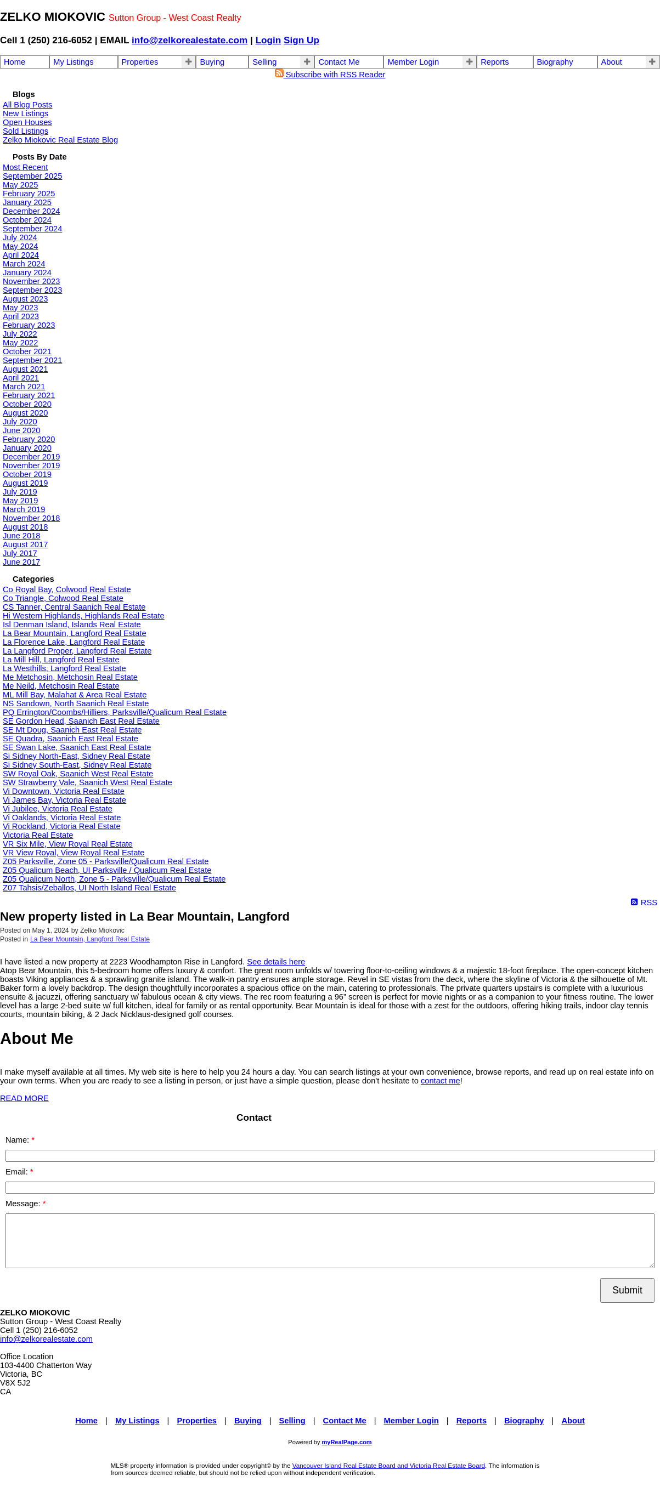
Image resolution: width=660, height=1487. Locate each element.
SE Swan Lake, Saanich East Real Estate (77, 747)
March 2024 (24, 263)
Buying (212, 62)
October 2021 (27, 351)
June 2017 (21, 562)
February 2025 (29, 193)
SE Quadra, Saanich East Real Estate (70, 738)
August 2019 (25, 483)
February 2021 (29, 395)
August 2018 (25, 527)
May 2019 (20, 500)
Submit (627, 1290)
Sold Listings (25, 131)
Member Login (413, 62)
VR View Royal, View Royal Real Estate (74, 852)
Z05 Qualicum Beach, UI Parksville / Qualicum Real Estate (107, 870)
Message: (24, 1203)
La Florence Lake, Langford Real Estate (74, 642)
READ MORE (24, 1098)
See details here (276, 961)
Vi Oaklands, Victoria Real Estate (62, 817)
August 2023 (25, 298)
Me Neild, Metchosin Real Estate (61, 686)
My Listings (73, 62)
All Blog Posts (27, 104)
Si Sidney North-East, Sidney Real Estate (76, 756)
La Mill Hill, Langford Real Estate (61, 659)
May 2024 (20, 246)
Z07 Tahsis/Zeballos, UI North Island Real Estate (89, 887)
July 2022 (20, 334)
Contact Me (338, 62)
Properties (140, 62)
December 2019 (31, 456)
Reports (495, 62)
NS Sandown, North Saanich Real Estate (76, 703)
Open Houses (27, 122)
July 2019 (20, 491)
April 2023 (21, 316)
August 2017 (25, 544)
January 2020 (27, 448)
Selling (264, 62)
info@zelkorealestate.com (189, 40)
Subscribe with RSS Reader (330, 74)
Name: (18, 1140)
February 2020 (29, 439)
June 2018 (21, 535)
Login (268, 40)
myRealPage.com (347, 1442)
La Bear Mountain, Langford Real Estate (74, 633)
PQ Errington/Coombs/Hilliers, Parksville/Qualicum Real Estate (115, 712)
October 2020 (27, 404)
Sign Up (301, 40)
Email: (17, 1171)
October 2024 (27, 219)
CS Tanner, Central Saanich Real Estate (74, 607)
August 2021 (25, 369)
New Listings (25, 113)
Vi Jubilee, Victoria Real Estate (57, 808)
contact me (440, 1080)
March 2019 (24, 509)
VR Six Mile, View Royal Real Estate (68, 843)
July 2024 (20, 237)
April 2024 (21, 255)
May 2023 (20, 307)
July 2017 (20, 553)
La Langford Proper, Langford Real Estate (77, 650)
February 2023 (29, 325)
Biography (555, 62)
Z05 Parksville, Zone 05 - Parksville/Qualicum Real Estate (106, 861)
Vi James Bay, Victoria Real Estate (64, 800)
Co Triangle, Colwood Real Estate (63, 598)
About (611, 62)
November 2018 (31, 518)
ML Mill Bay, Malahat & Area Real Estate (74, 694)
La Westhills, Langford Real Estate (64, 668)
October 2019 (27, 474)
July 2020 (20, 421)
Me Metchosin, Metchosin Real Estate (70, 677)
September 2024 (32, 228)
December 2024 (31, 211)
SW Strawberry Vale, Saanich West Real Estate (87, 782)
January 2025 (27, 202)
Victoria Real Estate (38, 835)
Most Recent (25, 167)
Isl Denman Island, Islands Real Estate (72, 624)
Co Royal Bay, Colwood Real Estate (67, 589)
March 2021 (24, 386)
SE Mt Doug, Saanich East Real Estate (72, 729)
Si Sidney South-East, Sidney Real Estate (77, 764)
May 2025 (20, 184)
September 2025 (32, 176)
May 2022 (20, 342)
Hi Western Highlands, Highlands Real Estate (84, 615)
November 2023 (31, 281)
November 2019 (31, 465)
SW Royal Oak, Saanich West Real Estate (78, 773)
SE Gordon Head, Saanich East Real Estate (81, 721)
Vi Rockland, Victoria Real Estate (62, 826)
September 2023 (32, 290)
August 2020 (25, 412)
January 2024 (27, 272)
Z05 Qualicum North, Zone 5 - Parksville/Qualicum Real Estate (114, 879)
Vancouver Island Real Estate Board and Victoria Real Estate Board (388, 1465)
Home (14, 62)
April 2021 (21, 377)
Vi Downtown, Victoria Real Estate (64, 791)
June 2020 (21, 430)
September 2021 (32, 360)
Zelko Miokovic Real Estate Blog (60, 139)
